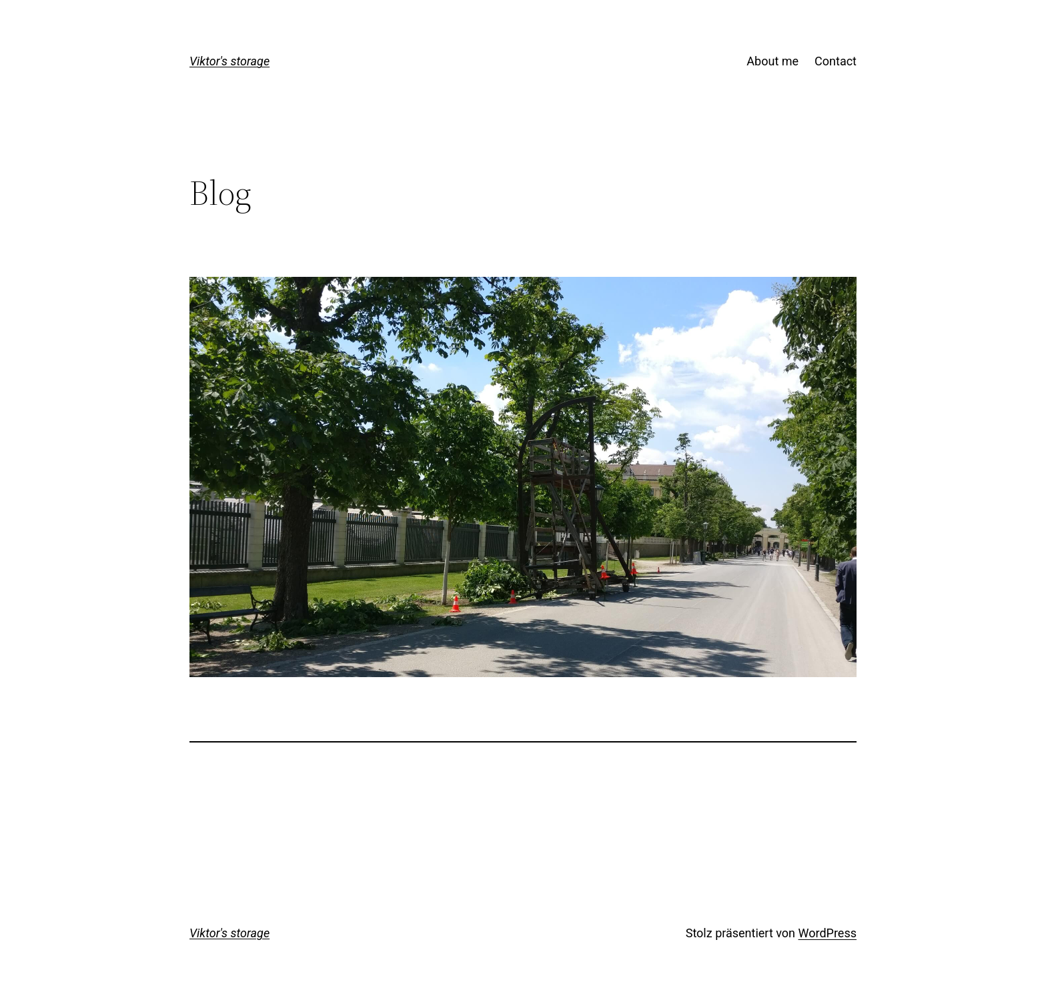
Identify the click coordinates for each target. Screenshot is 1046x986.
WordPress (828, 933)
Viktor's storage (229, 61)
